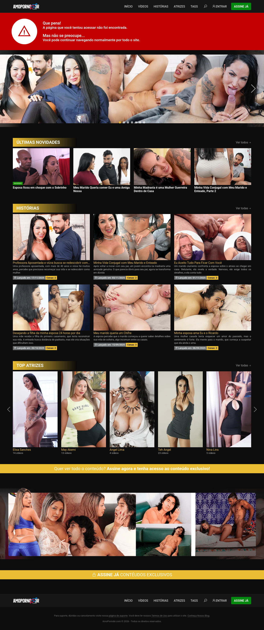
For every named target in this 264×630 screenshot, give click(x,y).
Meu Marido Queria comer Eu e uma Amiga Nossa (101, 189)
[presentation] (11, 88)
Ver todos (243, 142)
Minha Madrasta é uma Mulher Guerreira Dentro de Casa (160, 189)
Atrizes (179, 6)
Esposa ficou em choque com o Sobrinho (40, 187)
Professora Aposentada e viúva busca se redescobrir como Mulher (51, 263)
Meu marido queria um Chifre (112, 333)
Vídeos (143, 6)
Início (128, 6)
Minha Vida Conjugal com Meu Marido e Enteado (125, 263)
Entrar (219, 6)
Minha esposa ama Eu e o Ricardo (196, 333)
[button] (120, 122)
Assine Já (241, 6)
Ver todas (243, 208)
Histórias (161, 6)
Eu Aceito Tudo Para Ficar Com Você (198, 263)
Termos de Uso (159, 615)
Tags (194, 6)
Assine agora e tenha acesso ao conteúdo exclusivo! (158, 468)
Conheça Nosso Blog (198, 615)
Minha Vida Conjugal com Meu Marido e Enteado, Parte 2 (220, 189)
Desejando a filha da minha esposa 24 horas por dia (46, 333)
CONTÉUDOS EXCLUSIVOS (132, 574)
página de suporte (118, 615)
